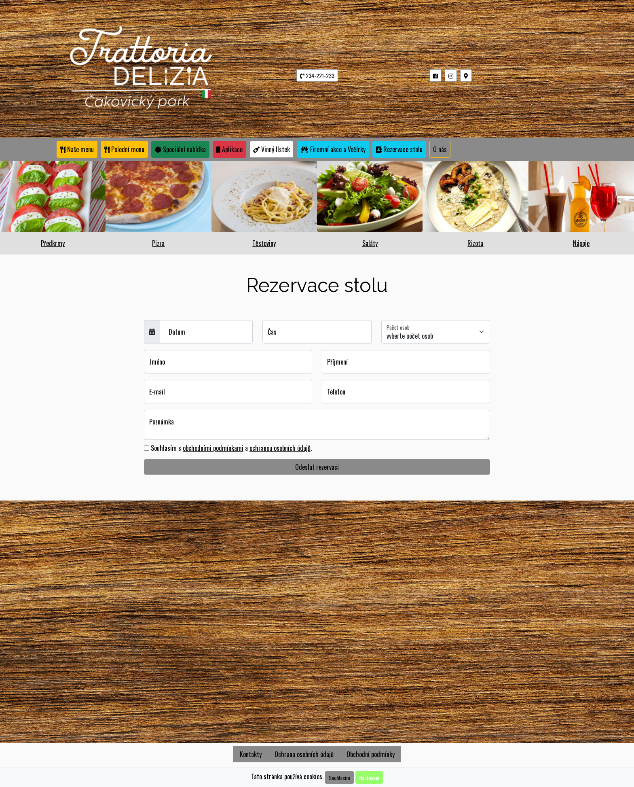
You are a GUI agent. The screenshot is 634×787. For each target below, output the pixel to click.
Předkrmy (53, 243)
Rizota (475, 243)
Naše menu (77, 149)
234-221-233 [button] (317, 75)
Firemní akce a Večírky (333, 149)
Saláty (370, 243)
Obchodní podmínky (371, 754)
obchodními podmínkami (213, 448)
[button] (435, 75)
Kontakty (251, 754)
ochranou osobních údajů (280, 448)
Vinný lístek (271, 149)
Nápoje (581, 243)
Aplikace (229, 149)
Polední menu (124, 149)
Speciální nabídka (180, 149)
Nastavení (369, 777)
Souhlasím (339, 777)
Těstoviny (264, 243)
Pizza (158, 243)
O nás (440, 149)
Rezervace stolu (401, 149)
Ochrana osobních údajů (304, 754)
